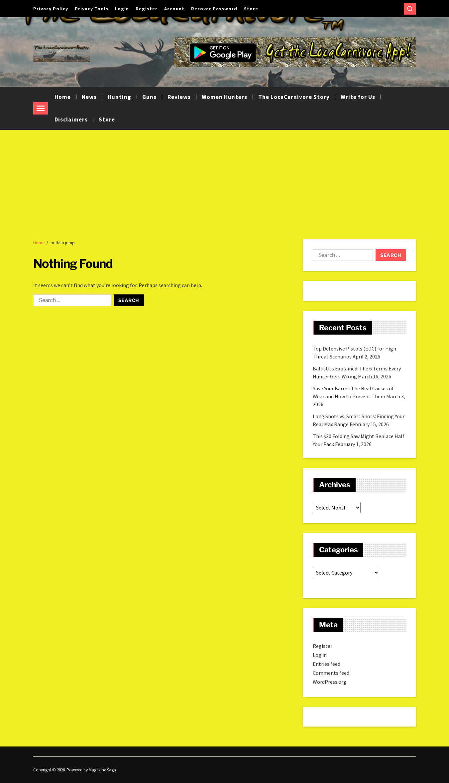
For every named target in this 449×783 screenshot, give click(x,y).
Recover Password (214, 9)
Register (147, 9)
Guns (149, 97)
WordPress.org (329, 681)
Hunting (119, 97)
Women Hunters (224, 97)
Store (251, 9)
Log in (320, 655)
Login (122, 9)
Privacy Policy (50, 9)
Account (174, 9)
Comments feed (331, 672)
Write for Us (358, 97)
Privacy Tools (91, 9)
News (89, 97)
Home (63, 97)
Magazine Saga (102, 770)
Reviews (179, 97)
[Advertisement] (224, 179)
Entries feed (326, 664)
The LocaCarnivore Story (294, 97)
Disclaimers (71, 119)
